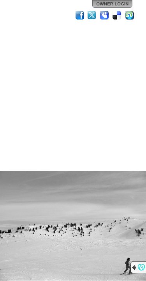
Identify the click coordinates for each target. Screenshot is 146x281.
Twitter (92, 15)
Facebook (79, 15)
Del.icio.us (117, 15)
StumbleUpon (129, 15)
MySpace (104, 15)
